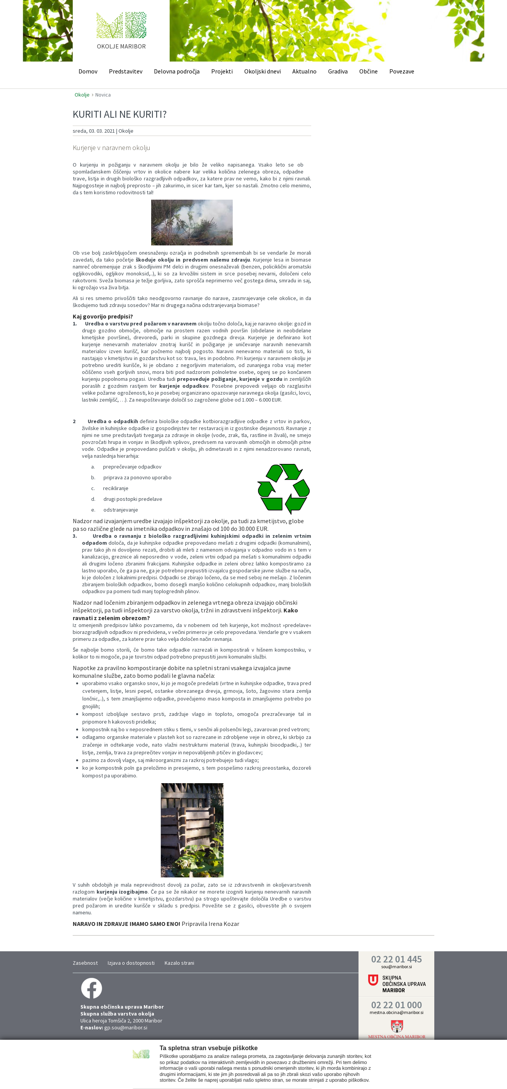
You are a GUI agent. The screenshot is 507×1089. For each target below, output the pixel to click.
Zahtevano (153, 1075)
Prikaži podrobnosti (282, 1075)
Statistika (219, 1075)
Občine (368, 71)
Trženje (247, 1075)
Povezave (401, 71)
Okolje (82, 94)
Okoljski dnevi (262, 71)
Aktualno (304, 71)
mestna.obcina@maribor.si (397, 1012)
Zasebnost (85, 962)
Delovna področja (177, 71)
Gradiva (338, 71)
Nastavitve (187, 1075)
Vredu (355, 1074)
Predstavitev (125, 71)
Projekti (222, 71)
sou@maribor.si (396, 966)
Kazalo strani (179, 962)
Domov (87, 71)
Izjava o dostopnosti (131, 962)
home (121, 34)
